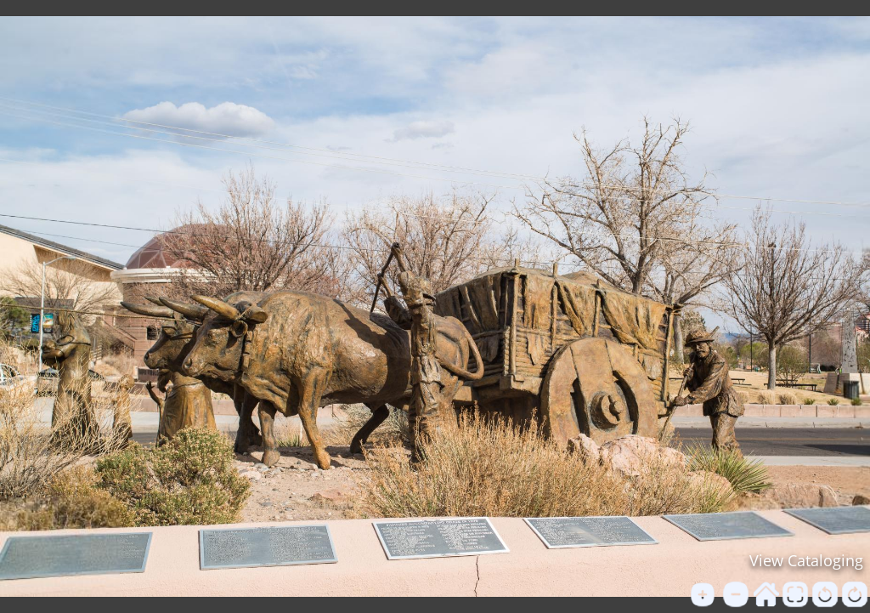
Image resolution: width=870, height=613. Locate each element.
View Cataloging (806, 560)
